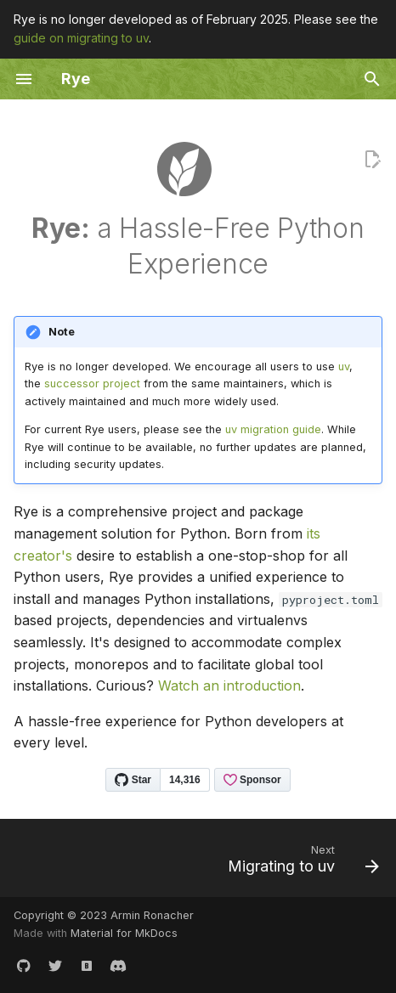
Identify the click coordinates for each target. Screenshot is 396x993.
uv (343, 366)
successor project (92, 383)
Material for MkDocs (124, 933)
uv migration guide (273, 429)
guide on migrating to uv (81, 38)
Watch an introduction (229, 685)
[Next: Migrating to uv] (301, 863)
